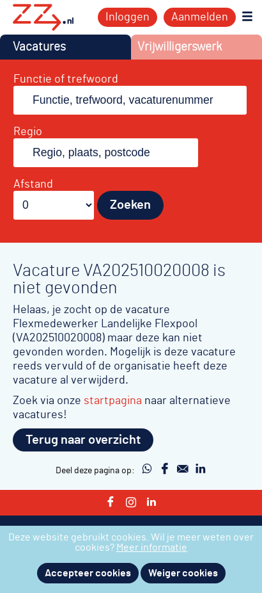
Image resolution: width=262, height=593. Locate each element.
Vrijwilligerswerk (179, 47)
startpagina (113, 400)
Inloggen (127, 17)
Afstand (33, 184)
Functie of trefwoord (65, 79)
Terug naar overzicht (83, 440)
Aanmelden (199, 17)
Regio (27, 132)
